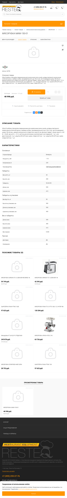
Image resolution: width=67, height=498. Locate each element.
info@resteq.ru (12, 480)
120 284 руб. (50, 312)
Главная (4, 2)
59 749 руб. (16, 283)
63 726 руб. (50, 340)
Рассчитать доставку (35, 106)
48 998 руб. (17, 412)
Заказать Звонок (39, 9)
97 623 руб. (16, 312)
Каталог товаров (33, 24)
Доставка (21, 2)
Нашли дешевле (17, 106)
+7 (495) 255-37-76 (40, 7)
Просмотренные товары (33, 382)
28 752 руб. (16, 369)
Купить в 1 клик (45, 98)
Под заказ (51, 106)
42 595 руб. (50, 283)
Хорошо (33, 493)
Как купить (12, 2)
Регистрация (59, 2)
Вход (53, 2)
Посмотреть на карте (8, 471)
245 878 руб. (16, 340)
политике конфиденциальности (27, 489)
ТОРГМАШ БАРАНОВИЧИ (53, 166)
